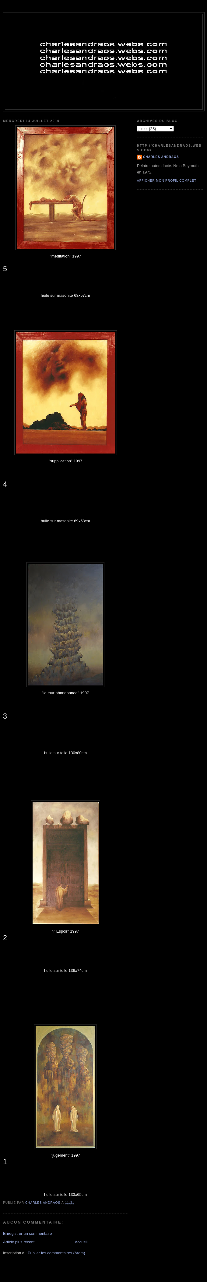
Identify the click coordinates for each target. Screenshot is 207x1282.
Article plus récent (18, 1242)
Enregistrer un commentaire (27, 1233)
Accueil (81, 1242)
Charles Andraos (161, 157)
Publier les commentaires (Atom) (56, 1253)
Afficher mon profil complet (166, 180)
